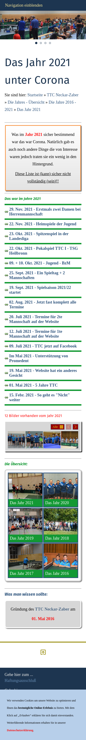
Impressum (14, 696)
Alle (55, 426)
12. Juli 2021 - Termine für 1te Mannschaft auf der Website (35, 334)
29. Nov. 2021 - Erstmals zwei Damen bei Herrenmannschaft (44, 211)
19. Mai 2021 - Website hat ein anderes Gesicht (43, 373)
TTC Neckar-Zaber (62, 95)
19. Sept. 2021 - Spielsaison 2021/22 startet (40, 290)
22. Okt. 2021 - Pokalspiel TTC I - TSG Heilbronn (43, 251)
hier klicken (14, 728)
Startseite (35, 95)
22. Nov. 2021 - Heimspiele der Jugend (42, 224)
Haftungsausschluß (20, 680)
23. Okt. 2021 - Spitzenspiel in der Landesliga (39, 236)
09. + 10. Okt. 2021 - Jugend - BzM (39, 263)
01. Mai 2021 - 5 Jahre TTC (33, 385)
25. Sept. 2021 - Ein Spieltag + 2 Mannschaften (37, 275)
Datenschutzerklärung (23, 712)
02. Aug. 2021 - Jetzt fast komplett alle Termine (42, 304)
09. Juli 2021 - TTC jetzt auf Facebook (43, 346)
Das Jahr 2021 (29, 109)
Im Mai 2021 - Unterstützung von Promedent (38, 358)
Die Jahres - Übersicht (26, 102)
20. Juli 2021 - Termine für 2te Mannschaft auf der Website (35, 319)
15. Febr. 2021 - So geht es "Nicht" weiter (39, 397)
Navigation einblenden (23, 5)
